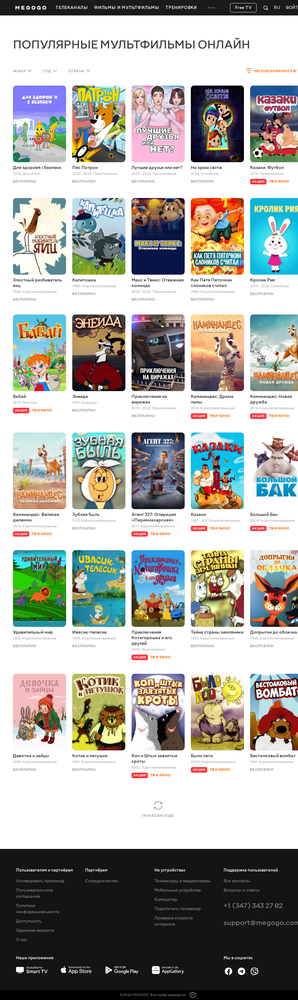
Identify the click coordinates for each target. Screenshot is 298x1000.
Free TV (243, 8)
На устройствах (169, 870)
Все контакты (237, 881)
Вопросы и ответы (242, 890)
